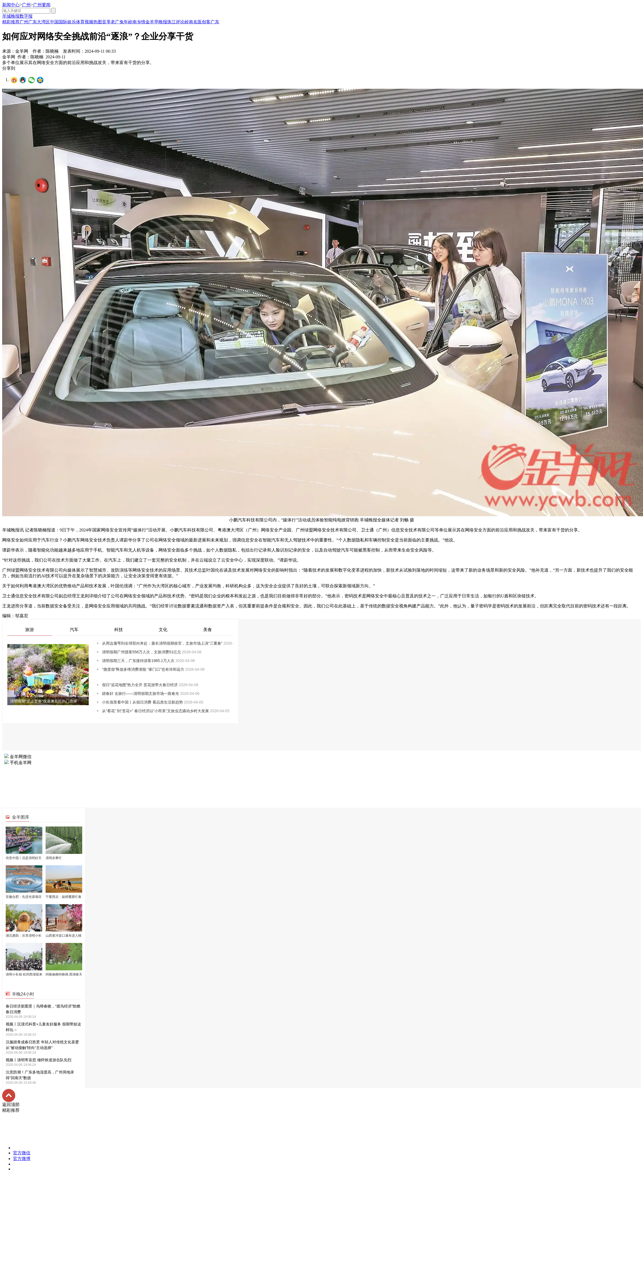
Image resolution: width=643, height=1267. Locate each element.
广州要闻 (41, 4)
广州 (26, 4)
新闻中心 (11, 4)
